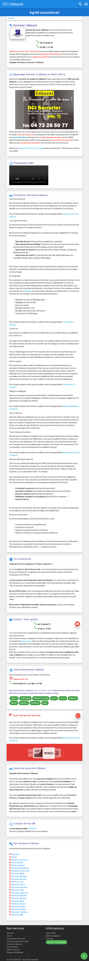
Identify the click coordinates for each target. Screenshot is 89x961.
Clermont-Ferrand (41, 698)
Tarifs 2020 (51, 933)
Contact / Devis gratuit (56, 942)
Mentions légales (53, 936)
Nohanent (35, 703)
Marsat (14, 703)
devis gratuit (26, 641)
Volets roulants (13, 949)
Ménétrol (24, 703)
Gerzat (63, 698)
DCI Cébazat (13, 4)
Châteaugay (25, 698)
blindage (27, 291)
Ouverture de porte (15, 944)
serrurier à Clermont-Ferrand (31, 148)
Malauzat (73, 698)
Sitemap (49, 938)
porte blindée (20, 137)
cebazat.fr (32, 828)
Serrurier (10, 933)
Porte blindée (12, 947)
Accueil (11, 18)
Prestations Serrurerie (16, 938)
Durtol (54, 698)
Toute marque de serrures (17, 941)
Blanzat (14, 698)
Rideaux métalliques (15, 952)
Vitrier (9, 936)
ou (34, 683)
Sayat (45, 703)
